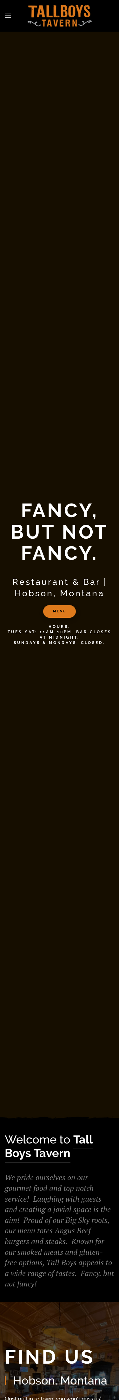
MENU (59, 611)
